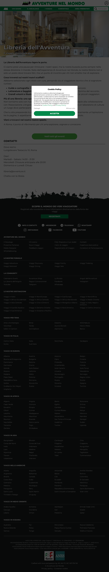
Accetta (54, 113)
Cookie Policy (47, 105)
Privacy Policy (61, 105)
